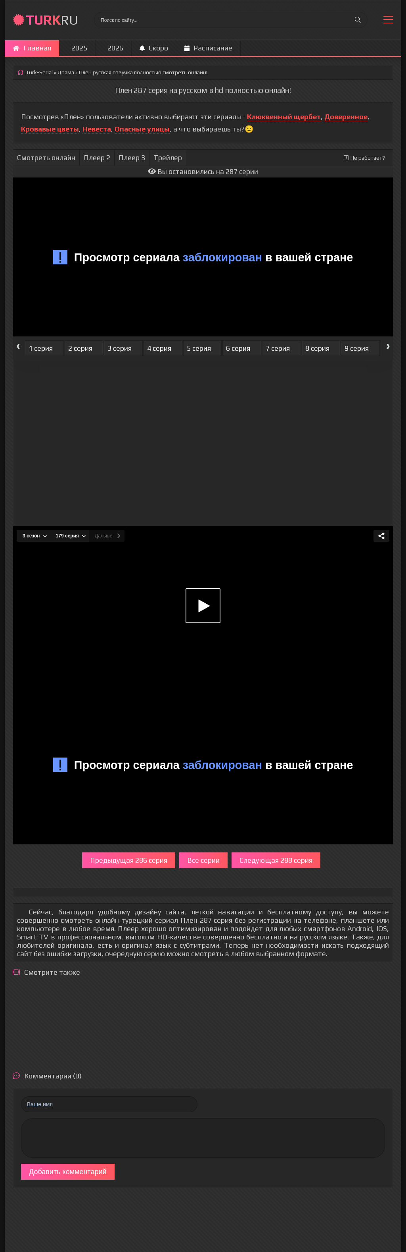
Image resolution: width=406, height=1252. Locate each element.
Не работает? (364, 158)
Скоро (154, 48)
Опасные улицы (142, 129)
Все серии (203, 860)
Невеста (96, 129)
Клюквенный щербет (284, 116)
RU (52, 19)
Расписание (208, 48)
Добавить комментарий (68, 1172)
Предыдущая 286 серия (128, 860)
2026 (115, 48)
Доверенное (346, 116)
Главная (32, 48)
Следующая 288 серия (275, 860)
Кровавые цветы (50, 129)
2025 (79, 48)
